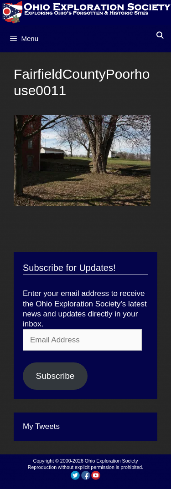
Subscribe (55, 376)
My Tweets (41, 426)
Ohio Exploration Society (111, 461)
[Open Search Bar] (160, 35)
